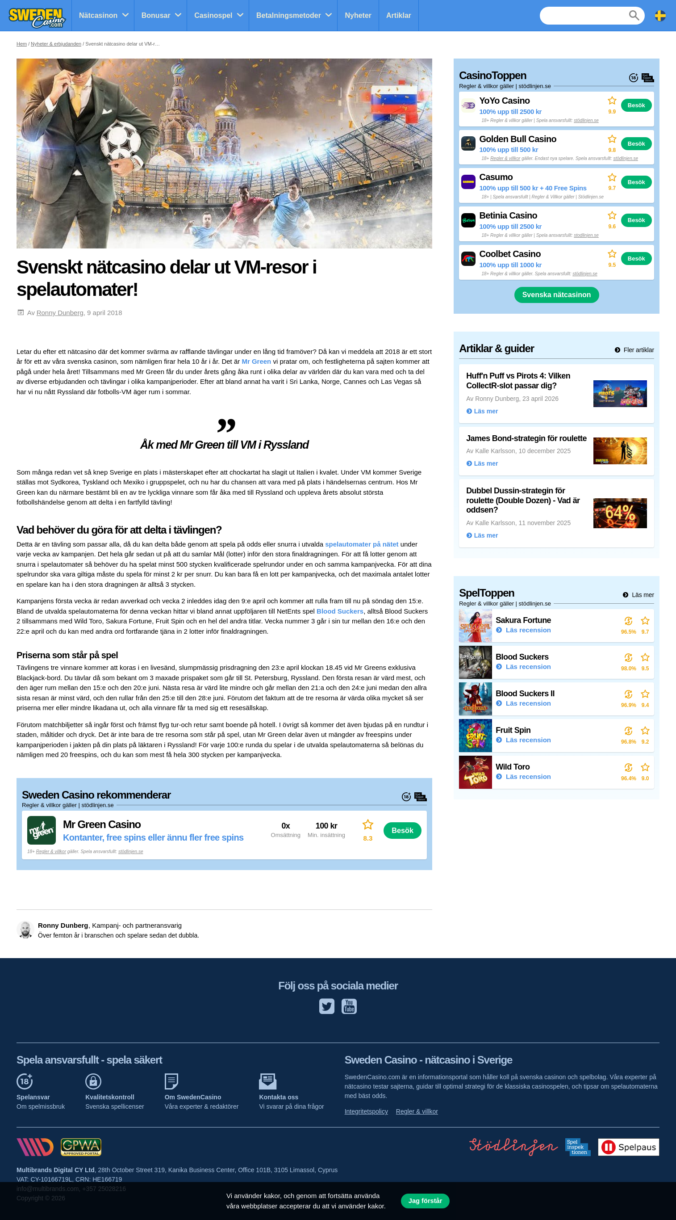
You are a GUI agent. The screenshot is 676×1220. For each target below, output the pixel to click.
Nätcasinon (98, 15)
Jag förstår (425, 1200)
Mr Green (256, 361)
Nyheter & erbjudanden (56, 43)
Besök (402, 830)
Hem (22, 43)
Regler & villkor (51, 851)
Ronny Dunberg (60, 312)
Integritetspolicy (366, 1111)
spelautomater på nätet (361, 544)
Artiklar (398, 15)
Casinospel (213, 15)
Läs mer (642, 594)
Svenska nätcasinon (556, 295)
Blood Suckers (340, 611)
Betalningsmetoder (288, 15)
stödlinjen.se (130, 851)
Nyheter (358, 15)
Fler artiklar (638, 349)
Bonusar (156, 15)
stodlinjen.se (586, 235)
